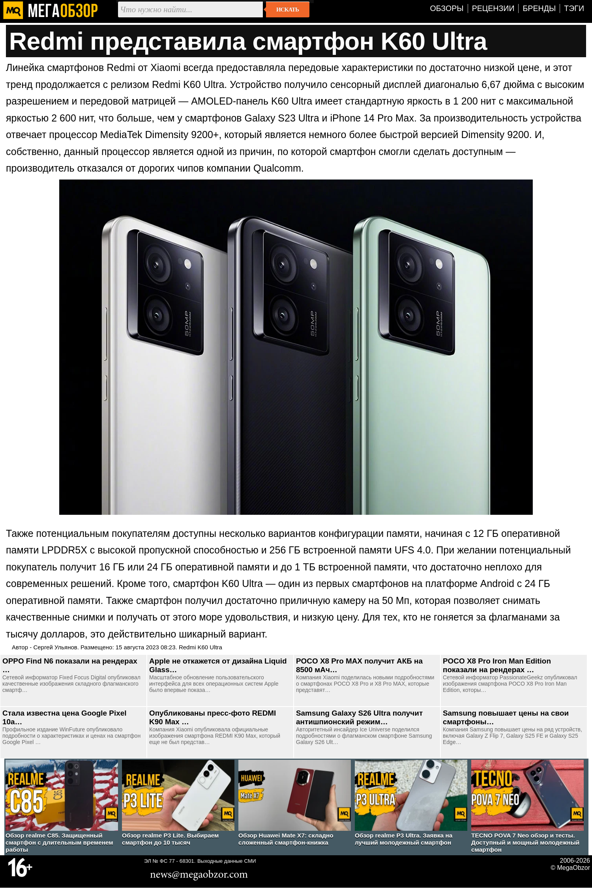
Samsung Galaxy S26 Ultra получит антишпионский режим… (359, 717)
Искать (287, 9)
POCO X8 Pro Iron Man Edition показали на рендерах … (497, 665)
